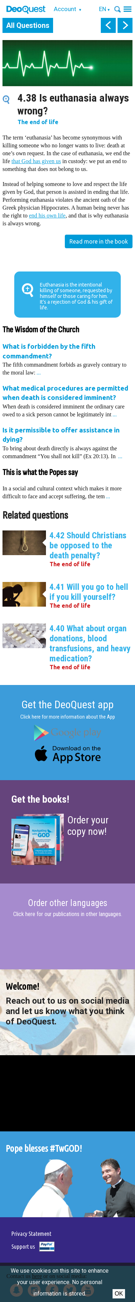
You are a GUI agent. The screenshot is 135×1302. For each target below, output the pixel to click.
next (125, 25)
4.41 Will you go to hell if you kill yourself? (89, 592)
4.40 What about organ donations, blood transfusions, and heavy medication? (90, 643)
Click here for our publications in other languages (67, 914)
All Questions (28, 25)
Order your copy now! (88, 825)
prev (108, 25)
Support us (23, 1246)
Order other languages (67, 903)
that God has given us (36, 161)
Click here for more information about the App (67, 717)
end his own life (47, 215)
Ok (119, 1294)
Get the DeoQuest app (67, 704)
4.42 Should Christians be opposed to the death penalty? (88, 545)
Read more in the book (98, 241)
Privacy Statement (31, 1233)
